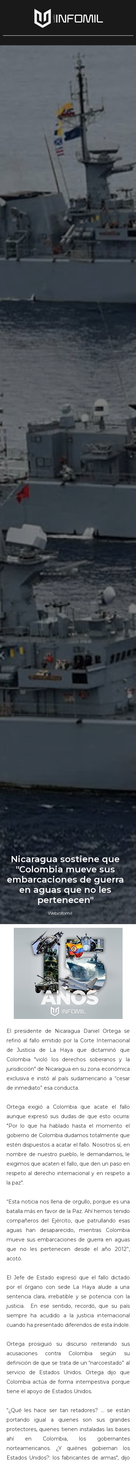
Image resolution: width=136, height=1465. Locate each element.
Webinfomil (60, 913)
